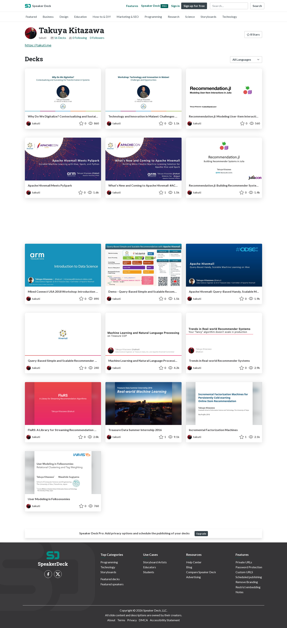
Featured (31, 16)
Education (80, 16)
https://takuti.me (38, 45)
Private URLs (244, 562)
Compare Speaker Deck (201, 572)
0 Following (79, 37)
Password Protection (249, 567)
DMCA (143, 620)
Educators (149, 567)
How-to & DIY (102, 16)
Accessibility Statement (165, 620)
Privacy (132, 620)
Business (48, 16)
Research (173, 16)
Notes (239, 592)
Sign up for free (194, 6)
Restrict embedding (248, 587)
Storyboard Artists (155, 562)
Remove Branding (247, 582)
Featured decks (110, 579)
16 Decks (60, 37)
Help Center (194, 562)
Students (148, 572)
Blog (189, 567)
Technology (229, 16)
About (111, 620)
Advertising (193, 577)
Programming (153, 16)
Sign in (175, 6)
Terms (121, 620)
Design (63, 16)
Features (132, 6)
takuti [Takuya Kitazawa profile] (33, 123)
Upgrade (201, 533)
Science (190, 16)
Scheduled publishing (249, 577)
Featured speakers (112, 584)
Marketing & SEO (128, 16)
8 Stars (253, 34)
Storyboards (208, 16)
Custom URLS (244, 572)
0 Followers (97, 37)
